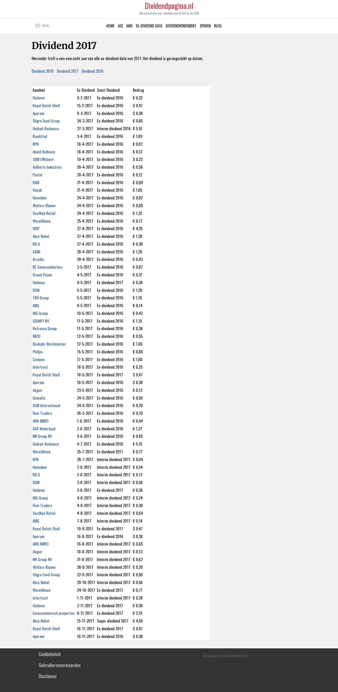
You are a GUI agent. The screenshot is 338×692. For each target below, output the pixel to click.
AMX (129, 26)
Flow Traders (42, 413)
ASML (37, 252)
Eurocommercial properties (54, 613)
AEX (120, 26)
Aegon (37, 390)
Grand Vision (42, 275)
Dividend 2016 (93, 71)
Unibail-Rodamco (46, 128)
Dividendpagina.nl (169, 7)
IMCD (36, 336)
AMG (36, 305)
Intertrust (40, 367)
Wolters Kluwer (44, 205)
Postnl (37, 175)
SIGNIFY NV (41, 321)
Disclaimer (48, 676)
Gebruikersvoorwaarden (60, 665)
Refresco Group (45, 328)
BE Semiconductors (48, 267)
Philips (38, 352)
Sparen (205, 26)
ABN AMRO (41, 421)
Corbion (39, 359)
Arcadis (38, 259)
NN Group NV (42, 436)
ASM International (46, 405)
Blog (218, 26)
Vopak (37, 190)
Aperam (38, 113)
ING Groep (40, 313)
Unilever (39, 98)
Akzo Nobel (41, 236)
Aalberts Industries (47, 167)
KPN (35, 144)
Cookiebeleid (50, 654)
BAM (36, 182)
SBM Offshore (43, 159)
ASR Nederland (44, 429)
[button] (44, 25)
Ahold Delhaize (44, 152)
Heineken (40, 198)
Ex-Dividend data (149, 26)
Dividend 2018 (43, 71)
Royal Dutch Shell (46, 105)
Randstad (40, 136)
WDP (36, 228)
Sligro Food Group (46, 121)
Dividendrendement (181, 26)
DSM (36, 290)
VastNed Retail (44, 213)
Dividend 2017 (67, 71)
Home (110, 26)
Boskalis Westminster (49, 344)
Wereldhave (42, 221)
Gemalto (39, 398)
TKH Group (41, 298)
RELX (36, 244)
